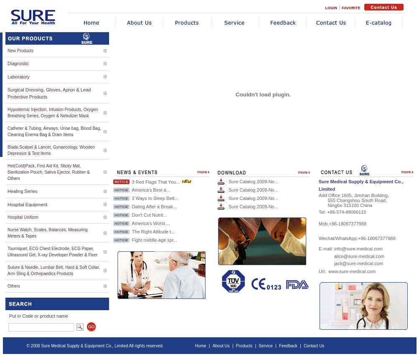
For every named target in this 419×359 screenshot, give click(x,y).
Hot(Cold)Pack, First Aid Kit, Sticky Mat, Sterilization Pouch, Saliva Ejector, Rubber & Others (49, 172)
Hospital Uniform (23, 217)
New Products (20, 50)
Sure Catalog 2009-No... (253, 181)
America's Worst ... (151, 223)
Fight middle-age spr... (155, 240)
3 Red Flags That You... (156, 182)
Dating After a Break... (154, 206)
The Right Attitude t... (153, 231)
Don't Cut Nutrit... (149, 214)
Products (244, 346)
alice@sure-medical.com (359, 256)
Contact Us (314, 346)
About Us (221, 346)
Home (200, 346)
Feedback (288, 346)
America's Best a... (151, 189)
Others (14, 286)
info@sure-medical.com (358, 248)
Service (265, 346)
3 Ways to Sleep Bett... (155, 198)
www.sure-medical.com (352, 271)
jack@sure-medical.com (358, 263)
